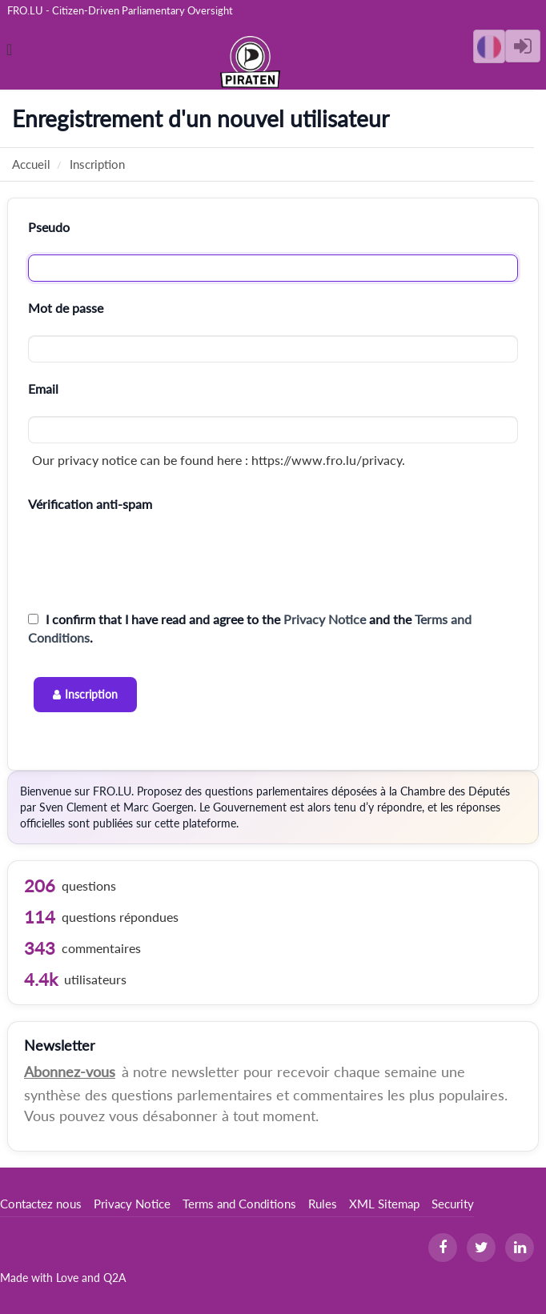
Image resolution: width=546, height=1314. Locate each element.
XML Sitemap (384, 1203)
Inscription (91, 694)
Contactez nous (41, 1203)
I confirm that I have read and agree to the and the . (250, 628)
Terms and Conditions (239, 1203)
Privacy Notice (324, 619)
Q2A (114, 1277)
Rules (322, 1203)
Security (453, 1203)
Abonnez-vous (69, 1071)
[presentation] (149, 562)
